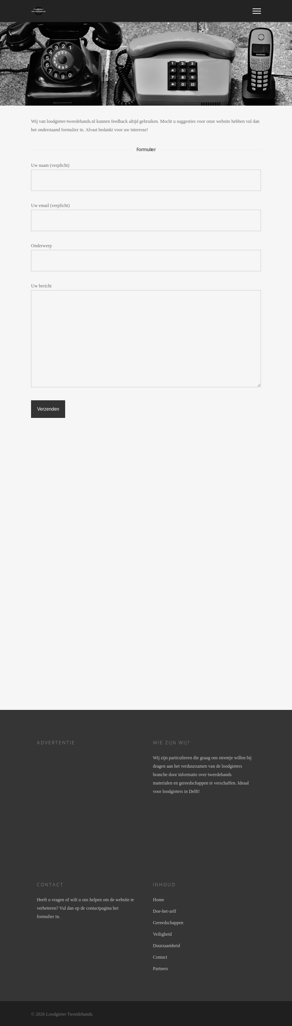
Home (158, 899)
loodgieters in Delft (180, 791)
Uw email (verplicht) (146, 217)
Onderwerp (146, 257)
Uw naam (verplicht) (146, 177)
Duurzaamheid (166, 945)
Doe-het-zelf (164, 911)
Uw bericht (146, 336)
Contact (160, 957)
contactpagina (99, 908)
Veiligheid (162, 934)
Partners (160, 968)
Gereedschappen (168, 922)
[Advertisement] (88, 567)
